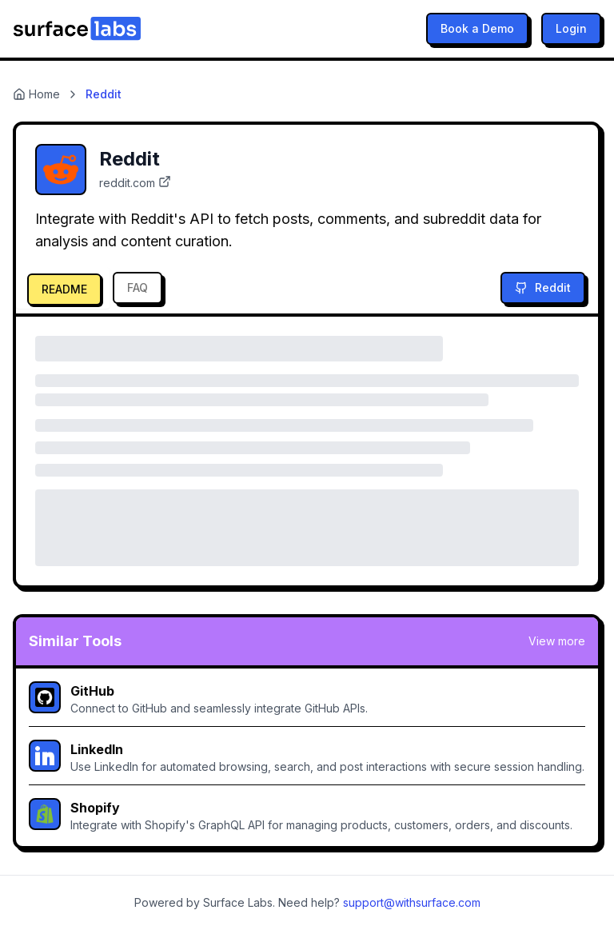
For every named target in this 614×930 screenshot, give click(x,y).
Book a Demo (477, 28)
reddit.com (135, 183)
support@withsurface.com (411, 902)
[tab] (63, 288)
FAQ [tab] (137, 287)
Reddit (543, 287)
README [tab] (64, 289)
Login (571, 28)
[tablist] (94, 288)
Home (36, 94)
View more (556, 641)
